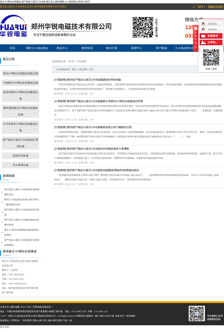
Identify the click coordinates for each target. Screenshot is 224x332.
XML (29, 307)
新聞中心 (136, 48)
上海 (70, 320)
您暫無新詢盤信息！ (43, 307)
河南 (24, 320)
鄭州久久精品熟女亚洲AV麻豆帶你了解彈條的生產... (21, 202)
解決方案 (111, 48)
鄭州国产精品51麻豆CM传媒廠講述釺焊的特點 (94, 79)
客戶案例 (161, 48)
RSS (23, 307)
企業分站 (4, 307)
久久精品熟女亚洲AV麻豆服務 (186, 49)
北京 (44, 320)
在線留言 (213, 35)
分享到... (212, 42)
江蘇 (65, 320)
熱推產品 (4, 320)
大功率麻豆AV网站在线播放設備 (20, 127)
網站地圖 (14, 307)
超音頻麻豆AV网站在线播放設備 (20, 95)
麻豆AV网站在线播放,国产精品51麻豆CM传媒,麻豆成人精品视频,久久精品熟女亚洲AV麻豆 (45, 1)
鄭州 (29, 320)
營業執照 (81, 316)
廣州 (54, 320)
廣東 (59, 320)
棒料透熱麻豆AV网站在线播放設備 (20, 111)
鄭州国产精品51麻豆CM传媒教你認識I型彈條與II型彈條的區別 (103, 170)
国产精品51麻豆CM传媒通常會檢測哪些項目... (21, 192)
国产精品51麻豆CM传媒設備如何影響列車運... (21, 222)
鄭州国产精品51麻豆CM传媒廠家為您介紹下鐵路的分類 (99, 127)
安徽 (34, 320)
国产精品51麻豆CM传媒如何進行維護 (21, 212)
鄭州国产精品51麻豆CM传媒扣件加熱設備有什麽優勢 (98, 148)
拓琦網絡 (130, 316)
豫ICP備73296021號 (104, 316)
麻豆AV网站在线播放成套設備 (20, 73)
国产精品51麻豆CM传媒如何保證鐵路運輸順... (21, 242)
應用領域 (87, 48)
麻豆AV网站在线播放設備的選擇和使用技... (21, 232)
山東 (39, 320)
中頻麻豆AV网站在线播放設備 (20, 82)
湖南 (49, 320)
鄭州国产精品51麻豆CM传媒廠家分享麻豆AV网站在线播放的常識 (105, 101)
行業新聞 (60, 79)
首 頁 (71, 61)
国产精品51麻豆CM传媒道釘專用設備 (20, 143)
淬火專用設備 (20, 165)
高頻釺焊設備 (20, 155)
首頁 (12, 48)
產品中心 (62, 48)
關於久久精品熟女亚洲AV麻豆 (37, 49)
